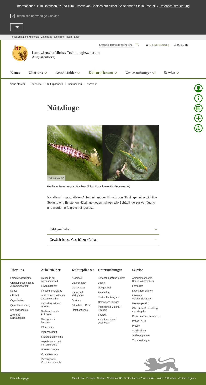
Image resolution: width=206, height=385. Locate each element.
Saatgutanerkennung (52, 336)
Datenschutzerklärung (175, 6)
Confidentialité (114, 378)
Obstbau (76, 300)
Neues (13, 290)
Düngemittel (104, 287)
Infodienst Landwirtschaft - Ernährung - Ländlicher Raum (42, 36)
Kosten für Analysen (108, 297)
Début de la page (19, 378)
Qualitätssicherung (20, 305)
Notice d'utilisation (166, 378)
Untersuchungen (50, 349)
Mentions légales (187, 378)
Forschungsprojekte (20, 278)
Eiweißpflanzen (49, 285)
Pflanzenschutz (49, 332)
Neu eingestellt (140, 303)
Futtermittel (104, 292)
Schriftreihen (139, 330)
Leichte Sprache (160, 44)
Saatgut (102, 314)
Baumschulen (79, 282)
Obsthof (14, 295)
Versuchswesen (49, 354)
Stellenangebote (19, 310)
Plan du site (78, 378)
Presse (136, 325)
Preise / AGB (139, 321)
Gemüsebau (78, 287)
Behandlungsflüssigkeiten (111, 278)
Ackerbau (77, 278)
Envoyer (90, 378)
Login (77, 36)
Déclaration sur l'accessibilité (139, 378)
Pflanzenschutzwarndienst (146, 316)
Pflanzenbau (48, 327)
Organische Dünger (108, 302)
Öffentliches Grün (81, 305)
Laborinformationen (142, 290)
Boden (101, 282)
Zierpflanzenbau (80, 310)
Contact (101, 378)
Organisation (17, 300)
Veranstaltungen (141, 340)
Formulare (137, 285)
